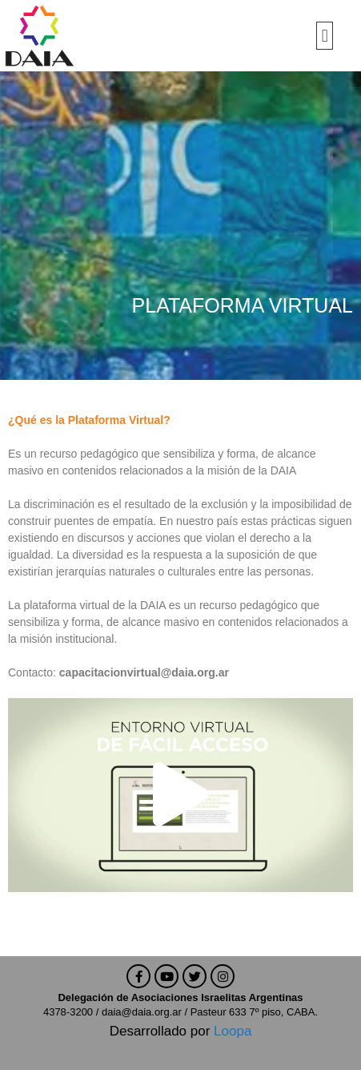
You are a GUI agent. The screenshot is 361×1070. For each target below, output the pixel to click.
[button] (324, 36)
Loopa (232, 1031)
